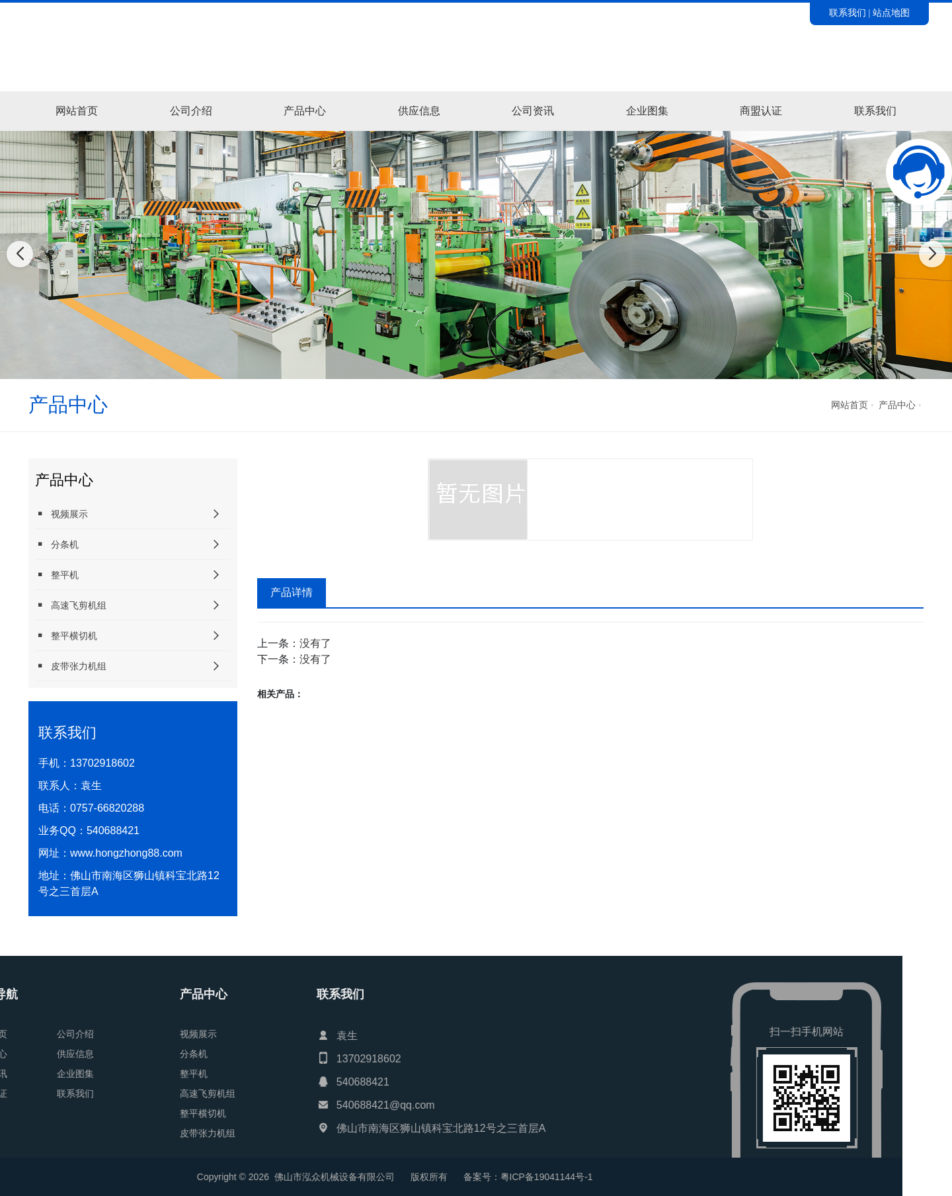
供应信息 (419, 110)
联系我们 (847, 12)
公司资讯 (533, 110)
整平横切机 (66, 635)
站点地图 (891, 12)
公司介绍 (191, 110)
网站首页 (77, 110)
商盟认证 (761, 110)
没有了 (315, 643)
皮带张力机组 (70, 665)
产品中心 (305, 110)
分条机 (57, 544)
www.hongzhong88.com (126, 853)
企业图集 (647, 110)
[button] (461, 366)
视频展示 (61, 513)
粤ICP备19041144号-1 (163, 1177)
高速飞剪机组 (70, 605)
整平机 (57, 574)
